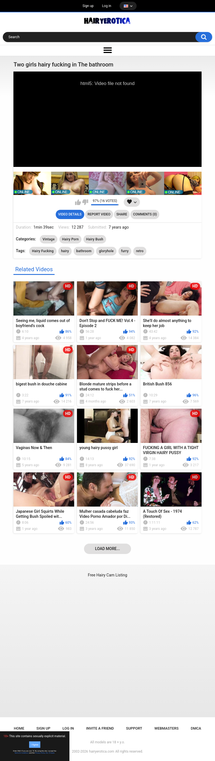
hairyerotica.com (101, 751)
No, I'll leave (50, 753)
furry (125, 251)
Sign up (88, 6)
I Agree (34, 744)
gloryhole (106, 251)
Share (121, 214)
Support (134, 728)
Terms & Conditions (22, 753)
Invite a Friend (100, 728)
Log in (106, 6)
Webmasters (167, 728)
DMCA (196, 728)
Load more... (107, 548)
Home (19, 728)
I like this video (78, 202)
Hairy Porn (70, 239)
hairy (65, 251)
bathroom (84, 251)
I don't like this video (85, 202)
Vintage (49, 239)
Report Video (99, 214)
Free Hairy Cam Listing (107, 575)
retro (140, 251)
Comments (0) (145, 214)
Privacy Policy (40, 753)
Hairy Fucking (42, 251)
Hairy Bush (94, 239)
